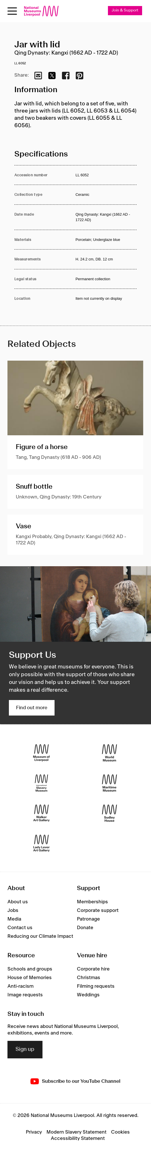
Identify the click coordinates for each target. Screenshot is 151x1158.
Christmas (88, 977)
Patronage (88, 919)
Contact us (19, 927)
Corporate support (98, 910)
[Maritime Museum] (110, 783)
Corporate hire (93, 969)
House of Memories (29, 977)
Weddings (88, 994)
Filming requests (96, 986)
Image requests (25, 994)
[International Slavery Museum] (41, 783)
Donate (85, 927)
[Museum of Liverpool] (41, 753)
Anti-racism (20, 986)
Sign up (25, 1049)
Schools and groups (29, 969)
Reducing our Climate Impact (40, 936)
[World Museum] (110, 753)
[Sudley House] (110, 813)
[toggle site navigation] (12, 11)
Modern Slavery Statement (77, 1132)
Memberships (92, 901)
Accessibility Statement (78, 1138)
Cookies (120, 1132)
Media (14, 919)
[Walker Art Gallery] (41, 813)
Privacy (34, 1132)
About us (17, 901)
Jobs (12, 910)
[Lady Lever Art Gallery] (41, 843)
